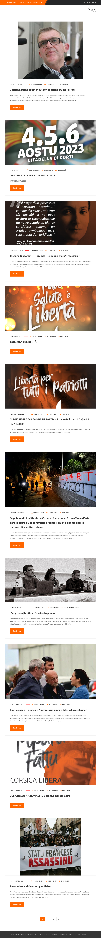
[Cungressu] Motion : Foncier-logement (36, 614)
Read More (17, 110)
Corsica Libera (36, 87)
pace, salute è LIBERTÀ (25, 344)
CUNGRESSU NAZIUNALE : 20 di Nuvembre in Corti (44, 801)
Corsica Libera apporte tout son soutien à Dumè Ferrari (47, 92)
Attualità (67, 609)
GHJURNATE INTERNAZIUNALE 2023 (35, 178)
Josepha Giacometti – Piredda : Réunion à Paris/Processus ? (50, 258)
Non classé (64, 87)
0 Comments (50, 87)
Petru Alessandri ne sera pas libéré (33, 891)
